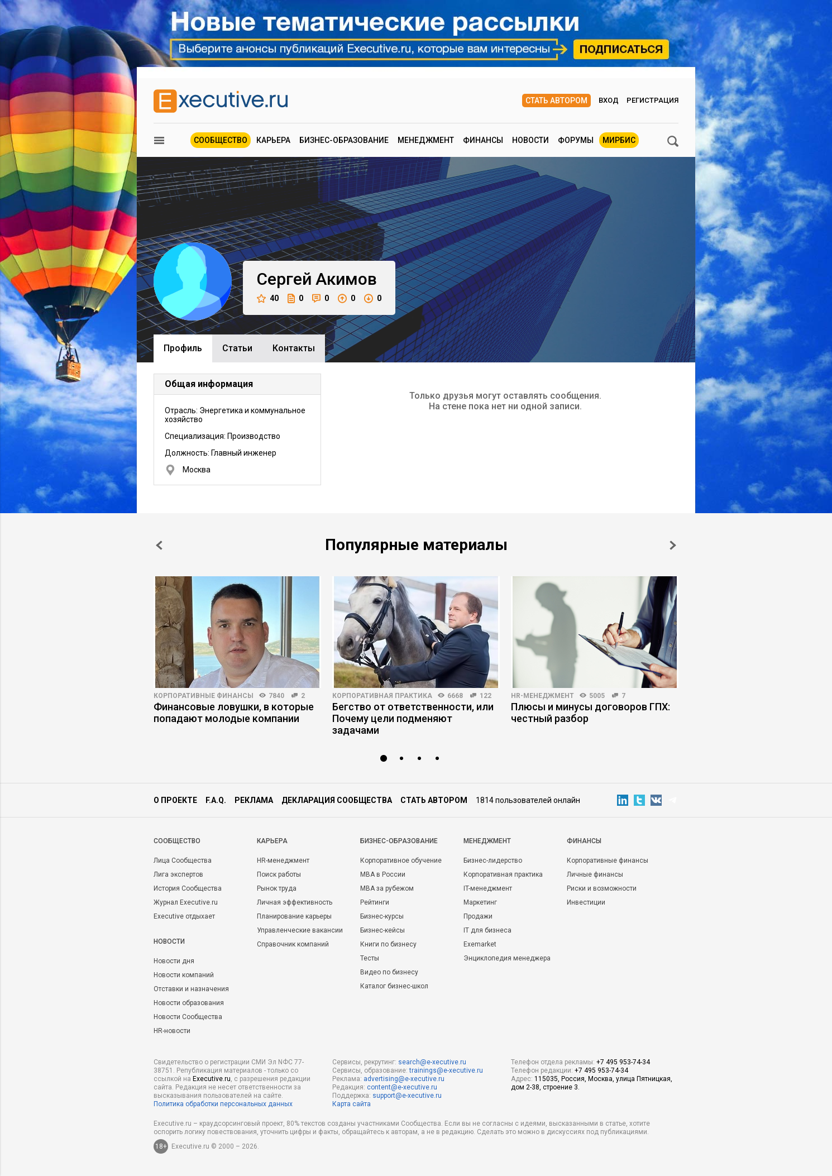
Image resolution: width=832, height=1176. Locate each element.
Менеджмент (426, 140)
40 (268, 298)
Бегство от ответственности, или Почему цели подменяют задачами (413, 718)
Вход (609, 100)
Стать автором (556, 100)
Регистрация (652, 100)
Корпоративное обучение (401, 860)
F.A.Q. (215, 800)
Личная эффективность (294, 902)
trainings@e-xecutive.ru (446, 1070)
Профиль (183, 348)
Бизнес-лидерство (492, 860)
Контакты (293, 348)
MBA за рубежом (387, 888)
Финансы (483, 140)
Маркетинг (480, 902)
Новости (530, 140)
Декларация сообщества (336, 800)
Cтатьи (237, 348)
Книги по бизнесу (388, 944)
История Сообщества (188, 888)
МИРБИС (619, 140)
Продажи (477, 916)
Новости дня (174, 961)
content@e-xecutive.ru (402, 1087)
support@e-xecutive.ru (407, 1095)
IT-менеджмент (487, 888)
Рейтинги (374, 902)
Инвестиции (586, 902)
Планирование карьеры (294, 916)
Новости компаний (184, 975)
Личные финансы (595, 874)
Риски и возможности (602, 888)
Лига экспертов (178, 874)
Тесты (369, 958)
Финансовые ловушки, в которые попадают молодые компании (234, 712)
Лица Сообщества (183, 860)
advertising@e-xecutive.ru (404, 1079)
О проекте (175, 800)
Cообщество (177, 841)
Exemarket (479, 944)
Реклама (254, 800)
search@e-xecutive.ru (432, 1062)
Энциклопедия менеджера (507, 958)
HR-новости (172, 1031)
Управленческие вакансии (300, 930)
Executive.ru (212, 1079)
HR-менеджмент (542, 696)
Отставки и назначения (191, 989)
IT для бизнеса (487, 930)
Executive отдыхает (184, 916)
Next (672, 545)
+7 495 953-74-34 (623, 1062)
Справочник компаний (293, 944)
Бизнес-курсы (382, 916)
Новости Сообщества (188, 1017)
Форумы (576, 140)
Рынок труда (277, 888)
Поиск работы (279, 874)
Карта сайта (351, 1104)
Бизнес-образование (344, 140)
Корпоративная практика (382, 696)
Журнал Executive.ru (186, 902)
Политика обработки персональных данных (223, 1104)
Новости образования (189, 1003)
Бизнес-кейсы (382, 930)
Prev (159, 545)
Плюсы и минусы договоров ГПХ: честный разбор (590, 712)
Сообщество (220, 140)
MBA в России (382, 874)
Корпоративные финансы (204, 696)
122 (485, 696)
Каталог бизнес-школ (394, 986)
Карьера (273, 140)
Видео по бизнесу (389, 972)
